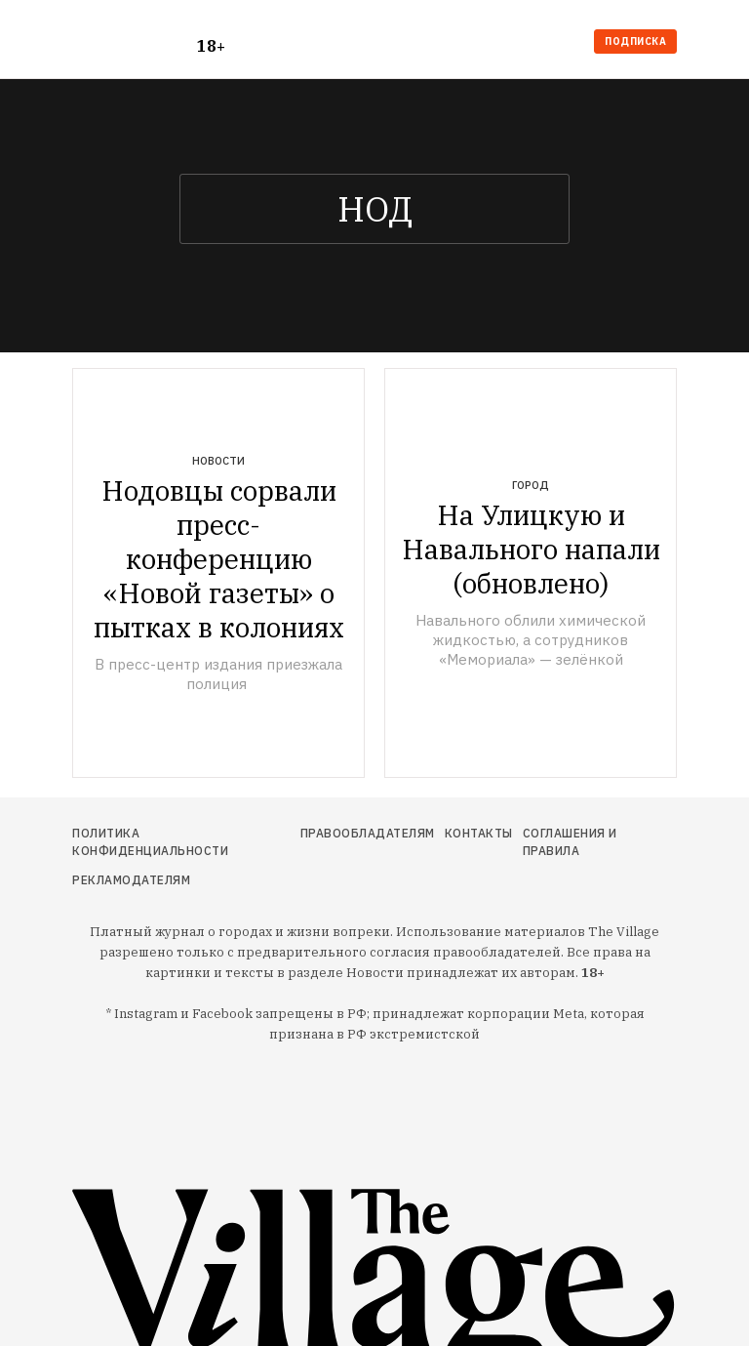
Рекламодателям (131, 880)
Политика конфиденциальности (150, 842)
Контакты (479, 833)
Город (530, 485)
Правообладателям (367, 833)
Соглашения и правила (570, 842)
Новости (218, 461)
